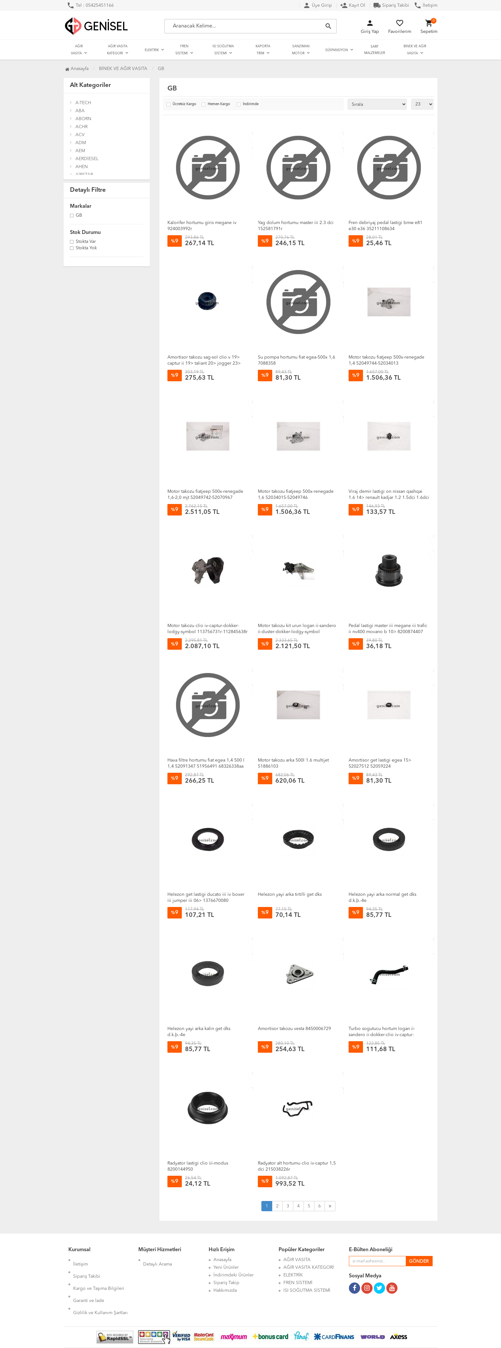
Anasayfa (77, 68)
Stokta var (86, 242)
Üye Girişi (317, 5)
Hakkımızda (225, 1290)
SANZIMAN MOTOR (301, 50)
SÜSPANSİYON (336, 50)
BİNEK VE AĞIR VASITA (415, 50)
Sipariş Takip (226, 1283)
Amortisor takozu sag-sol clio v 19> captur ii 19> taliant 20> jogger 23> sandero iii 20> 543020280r (204, 363)
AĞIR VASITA (77, 50)
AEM (80, 151)
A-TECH (83, 103)
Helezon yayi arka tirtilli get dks (290, 894)
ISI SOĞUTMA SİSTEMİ (223, 50)
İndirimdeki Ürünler (233, 1275)
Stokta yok (86, 248)
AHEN (81, 167)
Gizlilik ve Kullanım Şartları (100, 1290)
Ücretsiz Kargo (184, 104)
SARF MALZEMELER (374, 50)
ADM (80, 143)
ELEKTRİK (152, 50)
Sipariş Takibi (391, 5)
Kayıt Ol (352, 5)
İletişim (425, 5)
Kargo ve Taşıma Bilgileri (98, 1275)
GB (79, 216)
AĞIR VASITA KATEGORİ (117, 50)
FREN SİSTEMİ (182, 50)
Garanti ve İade (88, 1283)
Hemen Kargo (219, 104)
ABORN (83, 119)
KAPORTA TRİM (263, 50)
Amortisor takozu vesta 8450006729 (294, 1028)
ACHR (81, 127)
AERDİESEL (86, 159)
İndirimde (250, 104)
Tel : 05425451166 (90, 5)
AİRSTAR (84, 175)
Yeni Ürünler (226, 1267)
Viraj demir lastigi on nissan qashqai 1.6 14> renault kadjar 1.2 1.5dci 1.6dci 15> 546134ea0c (389, 497)
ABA (80, 111)
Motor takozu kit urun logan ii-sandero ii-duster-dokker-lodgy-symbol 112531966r (297, 632)
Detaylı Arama (157, 1260)
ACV (80, 135)
